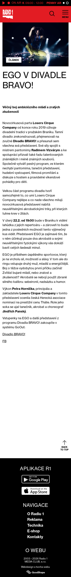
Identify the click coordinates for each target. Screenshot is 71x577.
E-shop (33, 531)
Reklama (34, 519)
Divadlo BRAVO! (13, 334)
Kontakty (35, 537)
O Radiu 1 (35, 514)
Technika (35, 525)
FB (4, 341)
